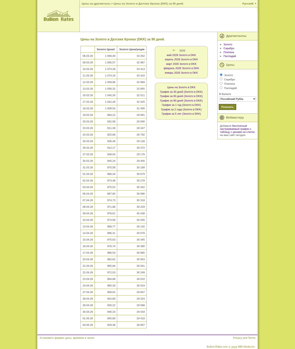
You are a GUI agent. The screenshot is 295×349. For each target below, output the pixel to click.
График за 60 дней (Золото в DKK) (181, 96)
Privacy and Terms (244, 337)
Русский (247, 3)
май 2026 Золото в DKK (181, 55)
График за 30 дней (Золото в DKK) (181, 91)
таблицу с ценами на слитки (237, 131)
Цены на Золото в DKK (181, 87)
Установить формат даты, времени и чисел (67, 337)
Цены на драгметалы (96, 3)
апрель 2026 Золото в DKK (181, 59)
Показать (227, 106)
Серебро (229, 48)
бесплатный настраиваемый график (234, 127)
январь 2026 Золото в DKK (181, 72)
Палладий (230, 56)
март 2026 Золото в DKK (181, 63)
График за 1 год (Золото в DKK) (181, 104)
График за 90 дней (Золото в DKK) (181, 100)
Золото (228, 44)
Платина (229, 52)
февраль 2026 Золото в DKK (181, 68)
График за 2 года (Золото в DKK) (181, 109)
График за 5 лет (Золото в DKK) (181, 113)
